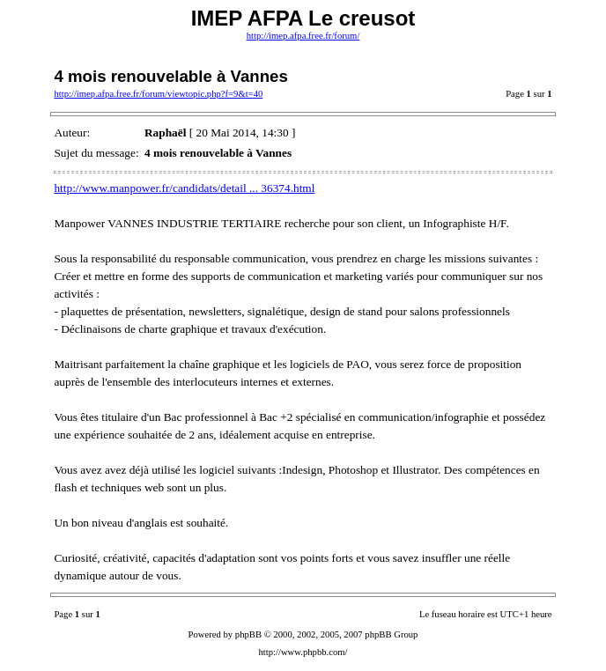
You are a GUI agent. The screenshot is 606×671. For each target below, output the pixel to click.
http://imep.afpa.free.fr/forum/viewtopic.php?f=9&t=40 (158, 94)
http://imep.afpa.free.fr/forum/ (303, 36)
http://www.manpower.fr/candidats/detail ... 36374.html (184, 188)
